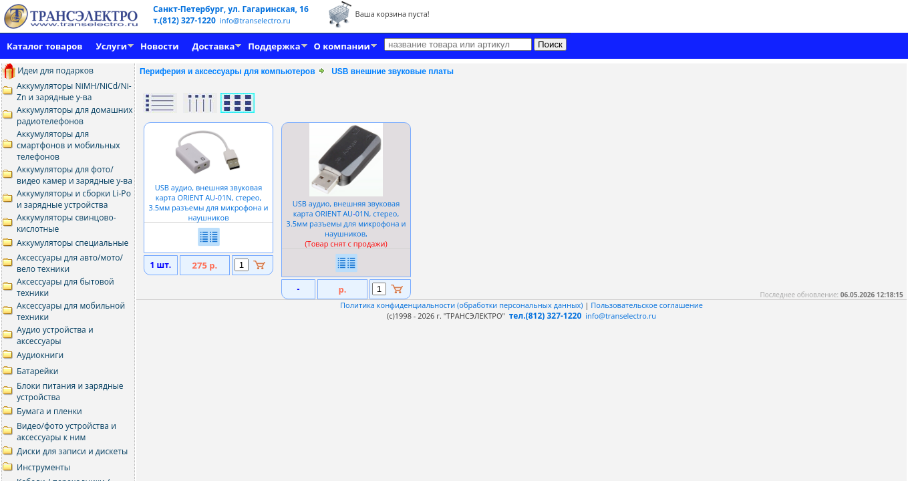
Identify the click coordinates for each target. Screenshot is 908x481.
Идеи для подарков (48, 70)
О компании (342, 46)
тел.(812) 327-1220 (545, 315)
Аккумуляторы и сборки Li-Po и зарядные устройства (74, 199)
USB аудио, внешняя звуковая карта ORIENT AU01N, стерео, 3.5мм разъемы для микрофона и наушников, (346, 218)
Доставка (213, 46)
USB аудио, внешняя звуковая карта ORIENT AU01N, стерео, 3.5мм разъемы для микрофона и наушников (209, 197)
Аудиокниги (40, 355)
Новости (159, 46)
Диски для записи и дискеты (72, 451)
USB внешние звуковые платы (392, 71)
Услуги (111, 46)
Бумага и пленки (49, 411)
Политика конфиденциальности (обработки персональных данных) (462, 305)
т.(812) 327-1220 (185, 20)
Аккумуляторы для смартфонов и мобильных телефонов (68, 145)
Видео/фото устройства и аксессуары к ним (66, 431)
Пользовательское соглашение (647, 305)
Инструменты (43, 467)
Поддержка (274, 46)
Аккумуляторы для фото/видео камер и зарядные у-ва (74, 175)
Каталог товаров (44, 46)
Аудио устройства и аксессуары (55, 335)
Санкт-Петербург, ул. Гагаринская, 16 (231, 9)
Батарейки (37, 371)
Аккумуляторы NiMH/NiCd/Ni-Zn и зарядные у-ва (74, 91)
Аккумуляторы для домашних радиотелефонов (75, 115)
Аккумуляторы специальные (72, 243)
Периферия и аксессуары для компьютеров (227, 71)
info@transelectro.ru (255, 20)
